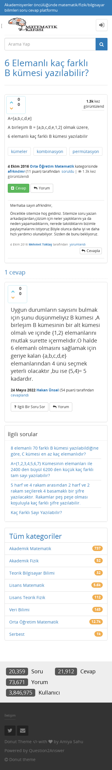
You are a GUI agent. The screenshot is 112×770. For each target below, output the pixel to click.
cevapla (93, 250)
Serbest (16, 634)
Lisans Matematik (26, 585)
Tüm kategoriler (35, 536)
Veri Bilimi (19, 609)
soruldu (68, 171)
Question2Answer (47, 750)
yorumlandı (78, 244)
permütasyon (86, 151)
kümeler (19, 151)
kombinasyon (50, 151)
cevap (21, 188)
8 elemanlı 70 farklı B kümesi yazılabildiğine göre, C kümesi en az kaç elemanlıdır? (55, 451)
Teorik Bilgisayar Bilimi (32, 573)
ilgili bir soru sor (31, 406)
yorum (44, 188)
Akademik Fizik (24, 561)
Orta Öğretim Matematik (52, 166)
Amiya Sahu (71, 741)
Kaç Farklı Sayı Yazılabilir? (36, 512)
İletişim (10, 715)
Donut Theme (18, 741)
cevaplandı (20, 395)
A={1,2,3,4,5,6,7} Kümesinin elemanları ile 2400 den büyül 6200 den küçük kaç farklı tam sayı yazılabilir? (52, 469)
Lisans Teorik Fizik (27, 597)
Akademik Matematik (30, 548)
